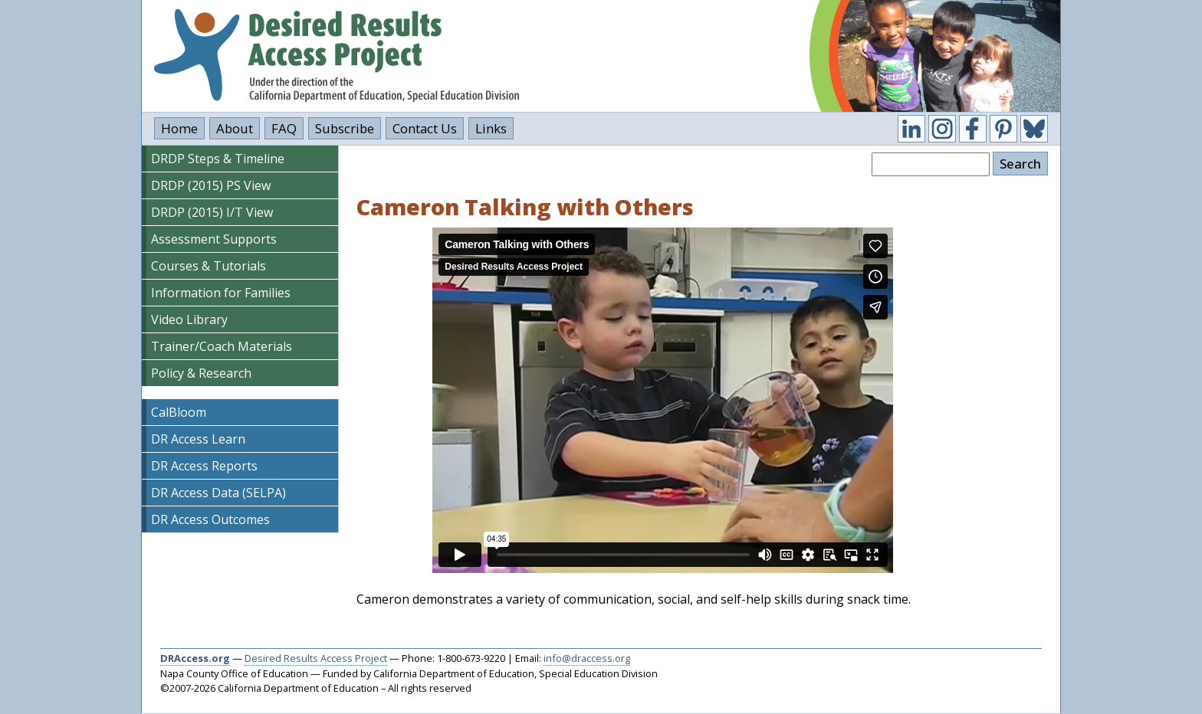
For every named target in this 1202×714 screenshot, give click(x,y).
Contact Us (424, 128)
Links (491, 128)
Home (179, 128)
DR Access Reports (204, 465)
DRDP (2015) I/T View (212, 212)
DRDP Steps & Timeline (217, 158)
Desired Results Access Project (316, 658)
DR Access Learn (198, 439)
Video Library (189, 319)
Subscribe (344, 128)
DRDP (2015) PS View (211, 185)
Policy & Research (201, 373)
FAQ (284, 128)
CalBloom (178, 412)
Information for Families (221, 292)
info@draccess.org (587, 658)
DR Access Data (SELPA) (218, 492)
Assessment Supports (214, 239)
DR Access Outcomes (210, 519)
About (234, 128)
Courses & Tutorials (208, 265)
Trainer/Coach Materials (221, 346)
